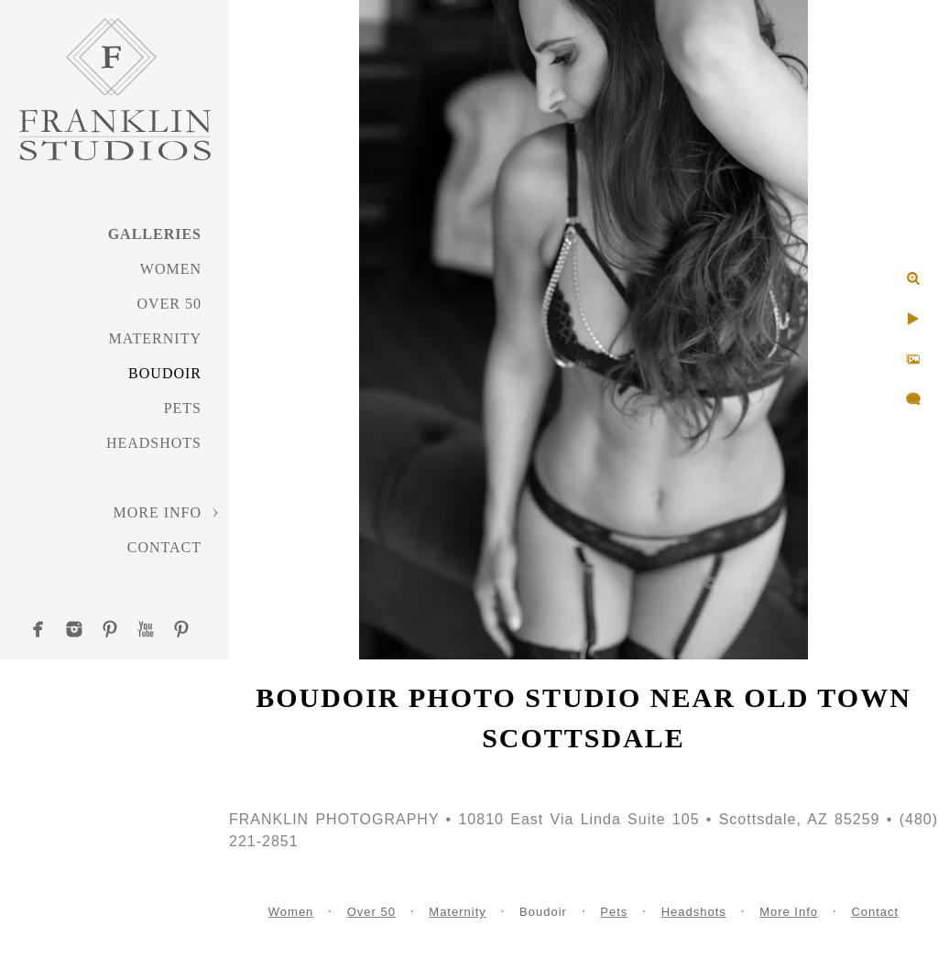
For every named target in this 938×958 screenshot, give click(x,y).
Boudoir (165, 373)
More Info (157, 512)
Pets (183, 408)
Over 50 (169, 303)
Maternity (155, 338)
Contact (164, 547)
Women (171, 269)
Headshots (154, 443)
